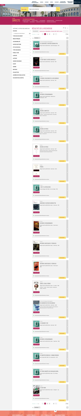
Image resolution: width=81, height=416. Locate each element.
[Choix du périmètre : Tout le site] (25, 9)
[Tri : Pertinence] (37, 38)
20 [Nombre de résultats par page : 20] (66, 34)
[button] (77, 2)
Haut (55, 411)
